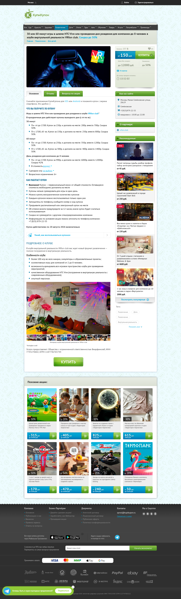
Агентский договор (91, 512)
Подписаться (63, 590)
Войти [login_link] (126, 2)
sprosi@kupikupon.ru (126, 512)
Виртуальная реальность (127, 322)
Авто (94, 27)
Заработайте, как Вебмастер (62, 516)
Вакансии (30, 519)
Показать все (134, 327)
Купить (68, 361)
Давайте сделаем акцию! (60, 512)
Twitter (151, 513)
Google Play (73, 537)
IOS (67, 101)
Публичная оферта (91, 519)
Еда (31, 27)
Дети (72, 27)
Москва (30, 2)
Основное (34, 93)
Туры (87, 27)
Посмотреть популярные (135, 299)
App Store (57, 537)
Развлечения (61, 27)
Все (25, 27)
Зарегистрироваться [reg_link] (145, 2)
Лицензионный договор (93, 516)
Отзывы (50, 93)
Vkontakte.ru (147, 513)
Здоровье (49, 27)
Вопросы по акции (71, 93)
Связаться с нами (124, 516)
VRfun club (93, 113)
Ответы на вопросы (34, 526)
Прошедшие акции (58, 519)
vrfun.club (124, 130)
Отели (79, 27)
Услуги (121, 27)
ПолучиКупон (132, 27)
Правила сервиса (33, 522)
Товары (112, 27)
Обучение (103, 27)
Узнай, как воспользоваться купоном (52, 235)
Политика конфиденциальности (96, 522)
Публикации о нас (33, 516)
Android (77, 101)
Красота (39, 27)
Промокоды (145, 27)
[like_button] (149, 49)
